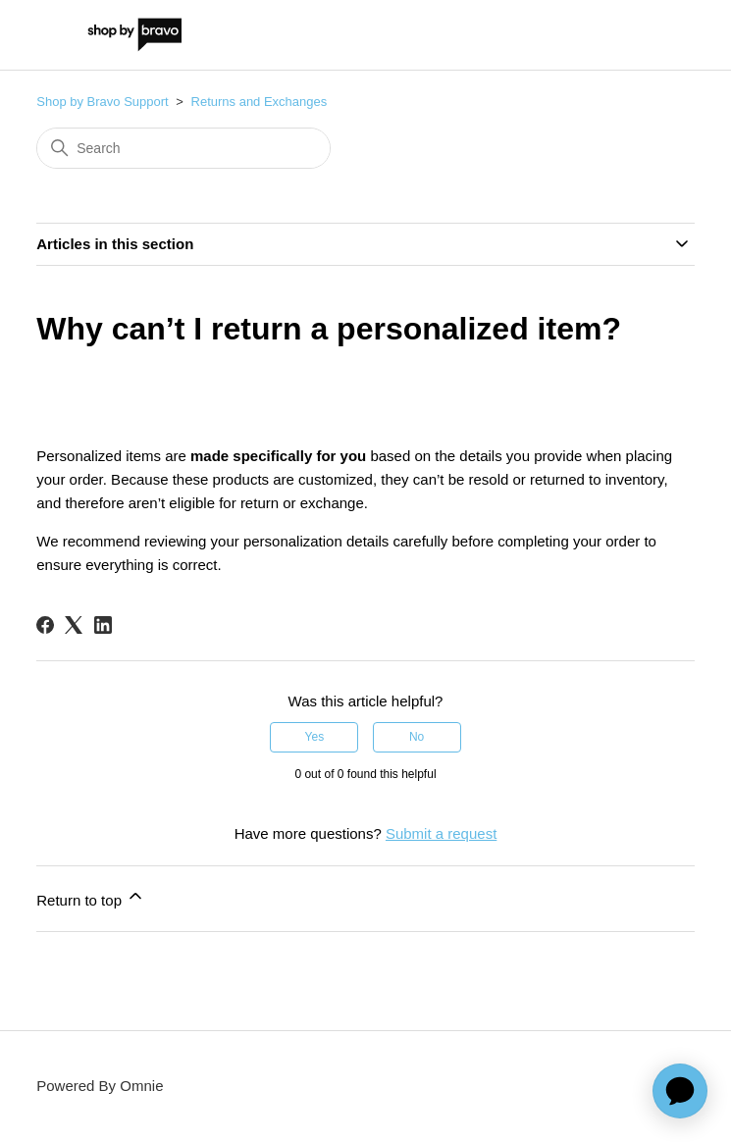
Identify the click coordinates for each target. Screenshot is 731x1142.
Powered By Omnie (99, 1085)
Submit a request (441, 833)
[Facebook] (45, 625)
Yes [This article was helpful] (315, 737)
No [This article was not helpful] (416, 737)
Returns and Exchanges (259, 101)
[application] (680, 1091)
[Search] (183, 148)
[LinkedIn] (103, 625)
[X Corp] (73, 625)
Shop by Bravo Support (102, 101)
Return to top (90, 897)
